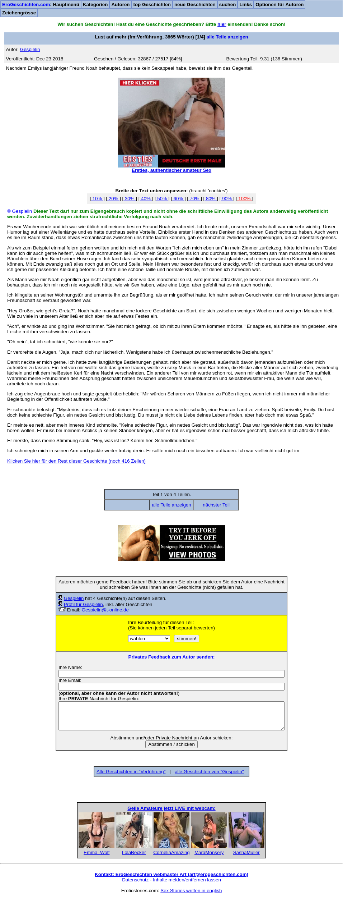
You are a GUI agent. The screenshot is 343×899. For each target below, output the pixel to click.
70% (194, 198)
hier (221, 24)
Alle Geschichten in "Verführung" (131, 771)
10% (97, 198)
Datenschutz (135, 879)
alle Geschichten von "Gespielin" (209, 771)
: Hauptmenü (40, 4)
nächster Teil (216, 505)
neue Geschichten (195, 4)
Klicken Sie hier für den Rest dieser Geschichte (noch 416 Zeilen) (76, 461)
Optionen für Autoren (279, 4)
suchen (227, 4)
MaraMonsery (209, 852)
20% (113, 198)
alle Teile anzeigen (227, 37)
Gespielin (74, 598)
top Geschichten (152, 4)
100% (244, 198)
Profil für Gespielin (83, 604)
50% (162, 198)
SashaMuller (246, 852)
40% (146, 198)
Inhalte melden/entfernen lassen (187, 879)
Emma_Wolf (96, 852)
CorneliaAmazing (171, 852)
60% (178, 198)
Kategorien (95, 4)
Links (245, 4)
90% (227, 198)
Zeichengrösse (19, 12)
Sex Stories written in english (191, 890)
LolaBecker (134, 852)
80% (211, 198)
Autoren (120, 4)
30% (129, 198)
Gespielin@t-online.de (105, 610)
